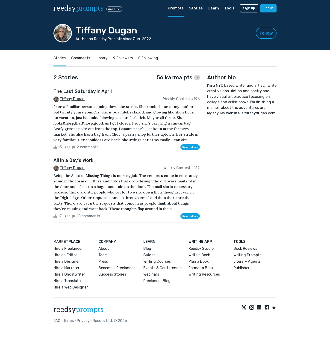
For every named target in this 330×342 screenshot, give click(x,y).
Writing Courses (157, 261)
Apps (114, 9)
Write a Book (199, 255)
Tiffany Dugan (72, 99)
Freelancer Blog (157, 281)
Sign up (249, 8)
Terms (68, 320)
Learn (213, 8)
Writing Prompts (247, 255)
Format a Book (201, 268)
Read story (190, 147)
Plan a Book (199, 261)
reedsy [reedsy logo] (78, 8)
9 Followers (123, 58)
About (103, 248)
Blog (147, 248)
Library (102, 58)
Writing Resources (204, 274)
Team (103, 255)
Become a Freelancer (116, 268)
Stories (196, 8)
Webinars (151, 274)
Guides (149, 255)
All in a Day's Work (73, 160)
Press (103, 261)
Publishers (242, 268)
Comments (80, 58)
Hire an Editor (65, 255)
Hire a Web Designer (70, 287)
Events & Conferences (162, 268)
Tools (229, 8)
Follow (266, 33)
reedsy (78, 309)
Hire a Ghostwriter (69, 274)
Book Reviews (245, 248)
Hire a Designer (66, 261)
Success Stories (112, 274)
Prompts (176, 8)
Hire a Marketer (66, 268)
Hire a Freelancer (68, 248)
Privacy (83, 320)
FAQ (56, 320)
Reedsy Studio (201, 248)
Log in (268, 8)
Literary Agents (247, 261)
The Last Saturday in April (82, 91)
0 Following (148, 58)
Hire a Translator (67, 281)
